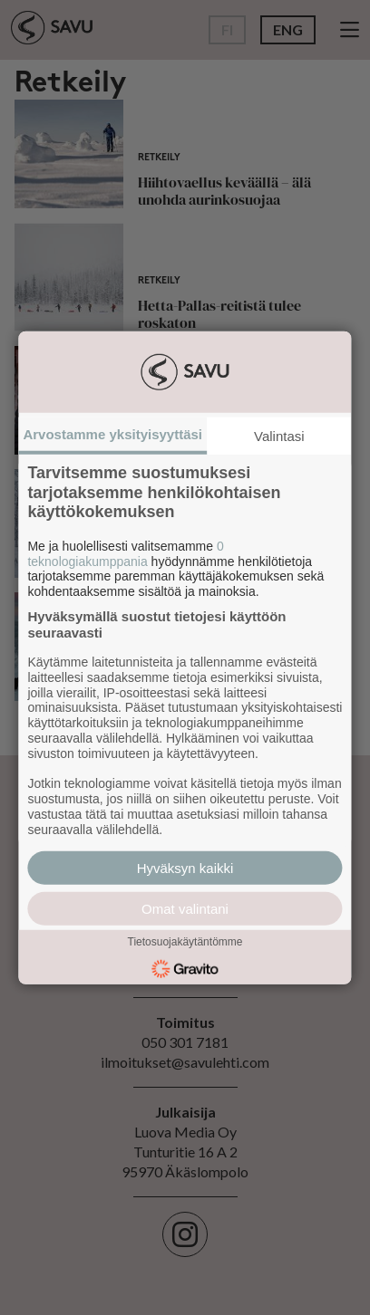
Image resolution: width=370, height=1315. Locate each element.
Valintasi (279, 436)
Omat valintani (185, 908)
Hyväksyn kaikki (185, 867)
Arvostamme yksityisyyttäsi (112, 434)
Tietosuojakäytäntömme (185, 942)
